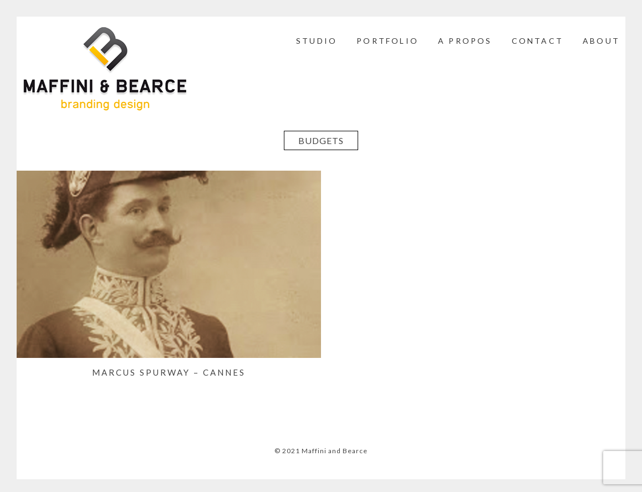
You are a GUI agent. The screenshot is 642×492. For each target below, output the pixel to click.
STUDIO (316, 40)
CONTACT (537, 40)
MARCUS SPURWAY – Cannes (169, 372)
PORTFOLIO (387, 40)
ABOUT (601, 40)
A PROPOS (465, 40)
